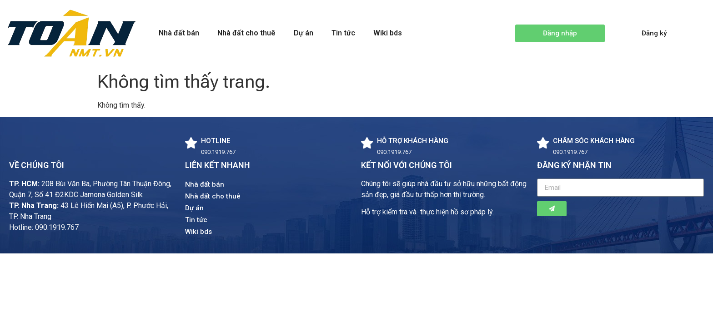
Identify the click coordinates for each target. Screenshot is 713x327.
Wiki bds (387, 33)
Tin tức (343, 33)
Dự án (303, 33)
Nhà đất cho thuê (246, 33)
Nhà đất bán (179, 33)
